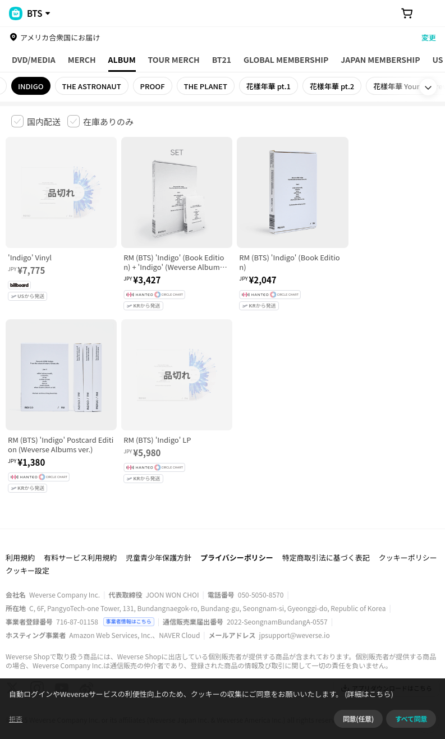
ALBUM (122, 59)
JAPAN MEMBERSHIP (380, 59)
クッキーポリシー (408, 536)
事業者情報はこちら (129, 600)
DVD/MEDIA (34, 59)
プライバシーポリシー (236, 536)
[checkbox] (36, 121)
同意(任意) (358, 718)
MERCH (82, 59)
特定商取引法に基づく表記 (326, 536)
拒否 (15, 718)
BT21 (221, 59)
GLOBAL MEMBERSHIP (286, 59)
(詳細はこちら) (368, 693)
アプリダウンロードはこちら (386, 666)
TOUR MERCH (174, 59)
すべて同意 (411, 718)
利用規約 (20, 536)
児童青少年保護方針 (158, 536)
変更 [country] (428, 37)
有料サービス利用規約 (80, 536)
